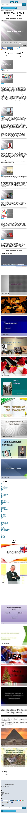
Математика (4, 506)
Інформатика (4, 483)
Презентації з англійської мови (9, 10)
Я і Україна (4, 537)
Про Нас (3, 792)
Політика (3, 515)
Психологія (4, 520)
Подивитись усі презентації (4, 773)
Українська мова (5, 530)
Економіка (4, 500)
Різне (3, 521)
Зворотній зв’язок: (8, 784)
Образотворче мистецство (7, 511)
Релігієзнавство (5, 522)
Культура (3, 504)
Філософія (4, 534)
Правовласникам (5, 793)
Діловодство (4, 497)
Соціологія (4, 524)
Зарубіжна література (6, 502)
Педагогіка (4, 514)
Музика (3, 508)
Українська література (6, 529)
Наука (3, 510)
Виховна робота (5, 493)
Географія (4, 495)
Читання (3, 536)
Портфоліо (4, 516)
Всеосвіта (4, 795)
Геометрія (4, 496)
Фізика (3, 531)
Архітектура (4, 488)
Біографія (4, 490)
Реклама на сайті (5, 794)
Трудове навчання (5, 527)
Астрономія (4, 489)
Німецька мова (5, 509)
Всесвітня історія (5, 494)
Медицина (4, 507)
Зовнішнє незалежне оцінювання (8, 503)
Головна (2, 10)
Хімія (3, 535)
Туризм (3, 528)
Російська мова (5, 523)
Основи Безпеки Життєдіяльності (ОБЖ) (9, 513)
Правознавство (5, 517)
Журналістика (4, 501)
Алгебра (3, 486)
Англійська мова (5, 487)
